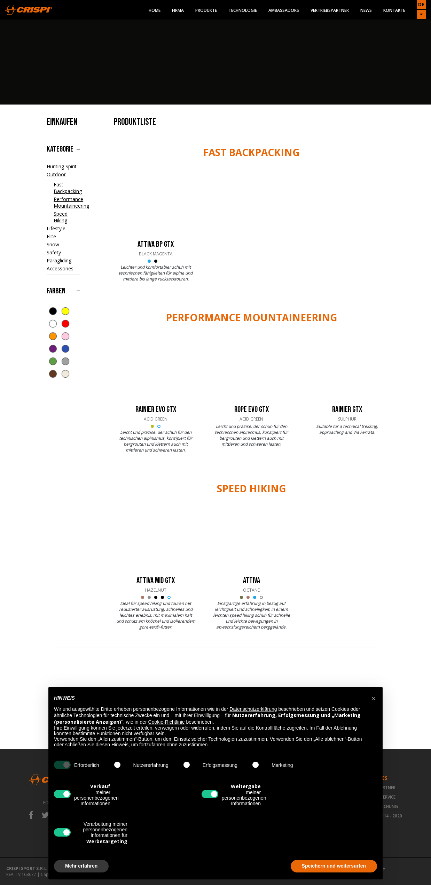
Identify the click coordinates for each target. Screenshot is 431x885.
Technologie (242, 10)
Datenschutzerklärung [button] (253, 709)
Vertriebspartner (330, 10)
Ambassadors (283, 10)
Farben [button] (56, 291)
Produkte (206, 10)
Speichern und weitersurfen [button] (334, 866)
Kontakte (394, 10)
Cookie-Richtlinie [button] (166, 722)
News (366, 10)
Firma (178, 10)
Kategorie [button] (60, 149)
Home (154, 10)
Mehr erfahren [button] (81, 866)
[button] (373, 697)
